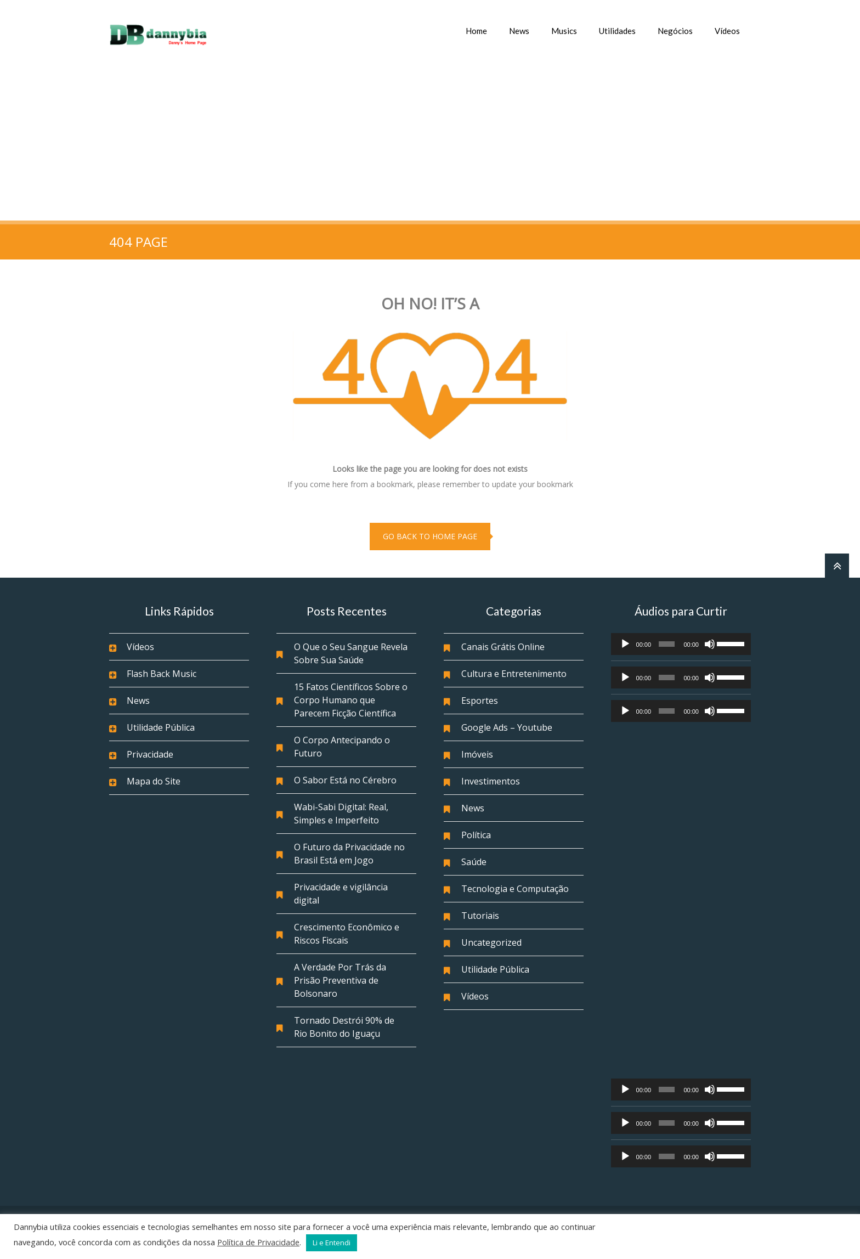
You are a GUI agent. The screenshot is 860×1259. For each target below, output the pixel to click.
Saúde (473, 862)
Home (476, 31)
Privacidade (150, 754)
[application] (681, 644)
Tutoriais (480, 916)
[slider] (667, 644)
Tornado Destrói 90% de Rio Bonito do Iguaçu (344, 1027)
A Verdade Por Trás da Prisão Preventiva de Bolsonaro (340, 980)
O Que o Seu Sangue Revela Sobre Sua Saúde (351, 653)
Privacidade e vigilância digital (341, 893)
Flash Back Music (161, 674)
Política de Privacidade (258, 1242)
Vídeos (727, 31)
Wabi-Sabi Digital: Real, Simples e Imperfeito (341, 813)
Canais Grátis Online (503, 647)
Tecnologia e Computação (515, 889)
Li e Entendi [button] (331, 1242)
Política (476, 835)
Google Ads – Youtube (506, 727)
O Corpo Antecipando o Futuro (342, 746)
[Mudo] (709, 644)
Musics (564, 31)
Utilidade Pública (161, 727)
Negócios (675, 31)
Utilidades (617, 31)
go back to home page (430, 536)
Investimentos (490, 781)
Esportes (479, 701)
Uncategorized (491, 942)
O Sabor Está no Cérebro (345, 780)
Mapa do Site (153, 781)
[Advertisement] (430, 138)
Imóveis (477, 754)
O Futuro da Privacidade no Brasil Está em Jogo (349, 853)
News (519, 31)
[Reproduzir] (625, 644)
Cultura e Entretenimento (514, 674)
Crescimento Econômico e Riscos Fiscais (346, 933)
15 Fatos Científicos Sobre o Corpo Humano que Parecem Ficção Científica (351, 700)
